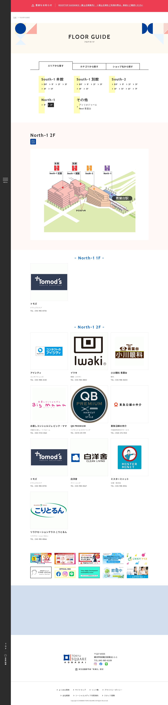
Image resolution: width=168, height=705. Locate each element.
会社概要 (66, 696)
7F (136, 89)
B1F (45, 85)
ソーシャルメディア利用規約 (86, 696)
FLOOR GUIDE (25, 17)
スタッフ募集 (109, 696)
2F (59, 85)
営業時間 (5, 659)
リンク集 (95, 690)
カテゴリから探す (89, 66)
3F (66, 85)
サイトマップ (80, 690)
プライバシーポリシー (113, 690)
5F (52, 89)
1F (52, 85)
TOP (6, 646)
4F (45, 89)
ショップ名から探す (123, 66)
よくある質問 (64, 690)
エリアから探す (56, 66)
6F (129, 89)
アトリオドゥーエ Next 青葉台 (88, 107)
